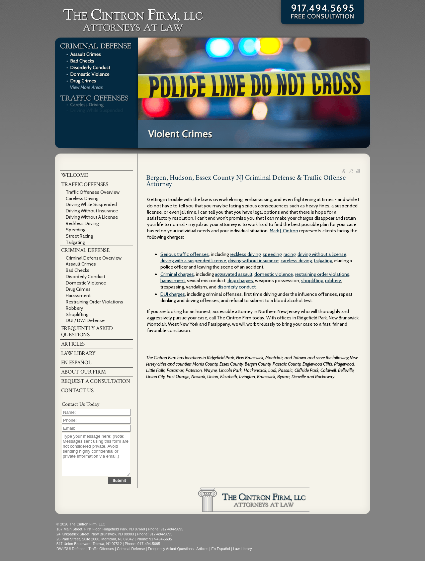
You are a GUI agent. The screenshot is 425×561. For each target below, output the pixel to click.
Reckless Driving (82, 223)
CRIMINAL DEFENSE (85, 250)
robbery (333, 280)
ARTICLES (73, 344)
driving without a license (322, 254)
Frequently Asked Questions (171, 549)
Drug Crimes (78, 289)
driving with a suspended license (193, 261)
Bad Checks (77, 270)
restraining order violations (322, 274)
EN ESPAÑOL (76, 362)
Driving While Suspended (91, 204)
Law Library (242, 549)
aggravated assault (233, 274)
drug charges (240, 280)
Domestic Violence (86, 283)
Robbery (74, 308)
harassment (172, 280)
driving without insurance (253, 261)
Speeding (75, 230)
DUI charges (172, 294)
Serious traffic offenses (184, 254)
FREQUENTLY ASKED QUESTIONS (87, 331)
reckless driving (245, 254)
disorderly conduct (236, 287)
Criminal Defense (131, 549)
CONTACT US (77, 390)
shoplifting (312, 280)
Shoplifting (77, 314)
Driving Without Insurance (92, 211)
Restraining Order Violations (94, 302)
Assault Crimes (81, 264)
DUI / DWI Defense (85, 320)
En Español (220, 549)
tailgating (323, 261)
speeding (272, 254)
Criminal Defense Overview (94, 258)
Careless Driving (82, 198)
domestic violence (273, 274)
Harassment (78, 295)
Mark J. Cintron (284, 231)
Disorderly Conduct (85, 277)
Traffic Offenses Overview (93, 192)
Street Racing (79, 236)
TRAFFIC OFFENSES (84, 184)
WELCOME (74, 175)
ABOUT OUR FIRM (83, 372)
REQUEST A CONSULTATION (95, 381)
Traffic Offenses (101, 549)
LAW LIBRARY (78, 353)
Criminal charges (177, 274)
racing (290, 254)
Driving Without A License (92, 217)
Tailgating (75, 242)
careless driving (296, 261)
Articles (202, 549)
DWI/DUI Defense (70, 549)
